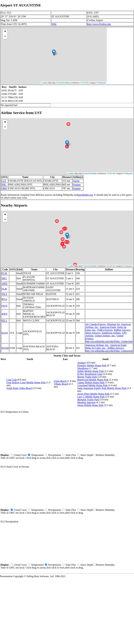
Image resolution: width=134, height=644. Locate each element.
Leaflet (44, 83)
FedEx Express (104, 330)
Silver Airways (92, 332)
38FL (4, 278)
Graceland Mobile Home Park (92, 385)
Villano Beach (61, 384)
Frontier (77, 184)
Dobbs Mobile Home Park (90, 371)
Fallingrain (102, 83)
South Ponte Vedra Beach (19, 388)
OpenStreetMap (64, 83)
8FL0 (4, 299)
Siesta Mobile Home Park (90, 405)
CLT (4, 180)
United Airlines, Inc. (105, 335)
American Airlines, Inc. (97, 345)
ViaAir (76, 180)
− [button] (5, 36)
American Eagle (108, 327)
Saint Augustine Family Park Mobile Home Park (101, 388)
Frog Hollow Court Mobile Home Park (26, 382)
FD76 (4, 305)
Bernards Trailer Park (88, 399)
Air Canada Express (95, 324)
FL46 (4, 288)
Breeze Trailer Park (87, 376)
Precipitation (54, 455)
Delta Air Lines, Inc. (95, 348)
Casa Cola (11, 379)
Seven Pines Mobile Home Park (93, 393)
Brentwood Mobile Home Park (93, 379)
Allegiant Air (113, 324)
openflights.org (85, 194)
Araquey (81, 362)
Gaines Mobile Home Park (90, 382)
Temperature (37, 455)
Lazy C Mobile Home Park (91, 396)
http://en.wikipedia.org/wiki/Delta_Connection (108, 341)
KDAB (5, 348)
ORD (4, 188)
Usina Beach (60, 381)
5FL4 (4, 294)
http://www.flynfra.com (99, 24)
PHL (4, 184)
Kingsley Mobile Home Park (91, 365)
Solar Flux (70, 455)
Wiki (53, 24)
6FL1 (4, 320)
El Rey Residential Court (90, 374)
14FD (4, 283)
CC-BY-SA (84, 83)
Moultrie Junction (86, 402)
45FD (4, 314)
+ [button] (5, 31)
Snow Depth (86, 455)
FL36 (4, 273)
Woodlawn (82, 368)
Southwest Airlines (111, 332)
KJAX (5, 332)
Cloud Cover (20, 455)
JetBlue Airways (122, 330)
